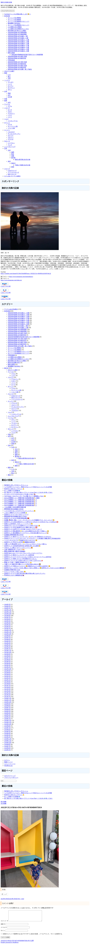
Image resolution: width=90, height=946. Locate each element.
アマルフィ (11, 113)
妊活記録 (7, 16)
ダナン (10, 89)
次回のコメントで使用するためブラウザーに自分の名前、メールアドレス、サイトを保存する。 (33, 936)
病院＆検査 (11, 52)
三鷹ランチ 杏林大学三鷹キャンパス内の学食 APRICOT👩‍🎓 (22, 564)
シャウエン (11, 143)
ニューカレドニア (9, 146)
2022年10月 (7, 669)
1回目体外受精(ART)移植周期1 (17, 34)
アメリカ (7, 104)
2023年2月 (7, 667)
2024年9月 (7, 636)
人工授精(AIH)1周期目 (15, 27)
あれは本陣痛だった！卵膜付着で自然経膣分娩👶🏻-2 (20, 503)
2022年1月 (7, 680)
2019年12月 (7, 720)
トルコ (6, 119)
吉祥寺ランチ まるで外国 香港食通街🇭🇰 (16, 518)
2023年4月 (7, 663)
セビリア (10, 135)
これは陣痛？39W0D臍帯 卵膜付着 (15, 507)
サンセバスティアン (14, 133)
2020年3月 (7, 715)
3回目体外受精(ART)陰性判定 (17, 58)
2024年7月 (7, 637)
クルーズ (7, 168)
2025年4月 (7, 623)
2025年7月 (7, 617)
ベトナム (7, 80)
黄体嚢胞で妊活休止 (14, 23)
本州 (9, 161)
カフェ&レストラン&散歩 (12, 176)
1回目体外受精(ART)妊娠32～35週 (18, 49)
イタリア (7, 108)
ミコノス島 (11, 128)
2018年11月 (7, 740)
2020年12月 (7, 698)
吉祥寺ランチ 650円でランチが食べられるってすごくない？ (23, 529)
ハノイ (10, 84)
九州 (9, 150)
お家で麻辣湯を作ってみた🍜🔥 (14, 549)
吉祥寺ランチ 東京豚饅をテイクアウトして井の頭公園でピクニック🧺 (26, 533)
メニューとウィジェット (7, 10)
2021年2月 (7, 694)
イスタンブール (13, 121)
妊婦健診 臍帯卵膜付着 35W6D (13, 535)
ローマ (10, 110)
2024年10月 (7, 634)
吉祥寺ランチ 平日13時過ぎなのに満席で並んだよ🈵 (20, 527)
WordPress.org (8, 765)
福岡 (12, 152)
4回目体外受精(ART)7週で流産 (17, 62)
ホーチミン (11, 87)
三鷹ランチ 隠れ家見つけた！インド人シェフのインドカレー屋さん (25, 544)
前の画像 (3, 801)
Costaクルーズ (12, 170)
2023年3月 (7, 665)
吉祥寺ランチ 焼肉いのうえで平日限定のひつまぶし (20, 558)
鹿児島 (13, 157)
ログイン (7, 760)
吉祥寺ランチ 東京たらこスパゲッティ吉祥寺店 (19, 555)
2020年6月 (7, 709)
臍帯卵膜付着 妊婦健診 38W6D (13, 509)
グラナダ (10, 139)
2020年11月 (7, 700)
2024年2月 (7, 647)
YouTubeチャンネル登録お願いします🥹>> (17, 14)
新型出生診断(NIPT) (14, 362)
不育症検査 (11, 60)
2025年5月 (7, 621)
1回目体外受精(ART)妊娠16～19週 (18, 41)
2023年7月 (7, 658)
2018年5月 (7, 750)
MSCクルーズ (12, 174)
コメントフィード (9, 764)
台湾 (5, 91)
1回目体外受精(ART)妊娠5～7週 (18, 36)
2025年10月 (7, 613)
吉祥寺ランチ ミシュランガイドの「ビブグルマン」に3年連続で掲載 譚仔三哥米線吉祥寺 (32, 538)
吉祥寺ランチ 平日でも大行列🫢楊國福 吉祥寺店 (19, 542)
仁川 (9, 75)
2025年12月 (7, 610)
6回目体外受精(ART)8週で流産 (17, 65)
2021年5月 (7, 689)
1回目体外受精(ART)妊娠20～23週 (18, 43)
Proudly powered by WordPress (9, 944)
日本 (5, 148)
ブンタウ (10, 82)
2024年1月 (7, 648)
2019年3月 (7, 735)
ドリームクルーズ (13, 172)
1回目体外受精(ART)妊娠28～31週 (18, 47)
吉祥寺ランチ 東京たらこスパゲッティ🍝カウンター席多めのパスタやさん (27, 536)
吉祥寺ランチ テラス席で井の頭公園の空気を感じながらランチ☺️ (24, 573)
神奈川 (13, 163)
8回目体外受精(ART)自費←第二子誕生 (20, 69)
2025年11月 (7, 612)
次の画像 (3, 803)
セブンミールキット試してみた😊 (15, 571)
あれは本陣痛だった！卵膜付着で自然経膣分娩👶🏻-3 (20, 501)
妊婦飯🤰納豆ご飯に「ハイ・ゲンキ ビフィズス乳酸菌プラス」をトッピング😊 (29, 520)
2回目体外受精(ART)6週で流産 (17, 56)
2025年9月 (7, 615)
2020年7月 (7, 707)
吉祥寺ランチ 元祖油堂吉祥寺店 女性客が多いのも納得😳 (22, 546)
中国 (5, 99)
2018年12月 (7, 739)
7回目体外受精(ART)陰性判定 (17, 67)
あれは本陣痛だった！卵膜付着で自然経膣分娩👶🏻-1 (20, 505)
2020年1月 (7, 718)
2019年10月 (7, 724)
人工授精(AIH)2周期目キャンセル (18, 29)
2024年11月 (7, 632)
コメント (4, 923)
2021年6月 (7, 687)
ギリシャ (7, 122)
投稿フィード (8, 762)
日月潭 (10, 97)
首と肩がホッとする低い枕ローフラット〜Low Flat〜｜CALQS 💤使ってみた (28, 492)
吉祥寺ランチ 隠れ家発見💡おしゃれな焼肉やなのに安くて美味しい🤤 (26, 531)
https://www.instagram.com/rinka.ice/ (11, 280)
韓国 (5, 73)
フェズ (10, 145)
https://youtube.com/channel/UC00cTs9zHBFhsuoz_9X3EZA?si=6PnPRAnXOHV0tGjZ (26, 273)
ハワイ (10, 115)
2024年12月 (7, 630)
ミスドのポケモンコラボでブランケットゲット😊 (20, 511)
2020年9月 (7, 704)
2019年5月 (7, 731)
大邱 (9, 78)
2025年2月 (7, 626)
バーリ (10, 117)
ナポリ (10, 111)
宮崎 (12, 156)
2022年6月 (7, 674)
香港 (5, 100)
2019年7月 (7, 728)
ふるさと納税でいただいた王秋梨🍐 (15, 512)
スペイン (7, 130)
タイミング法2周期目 (14, 19)
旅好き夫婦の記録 (6, 2)
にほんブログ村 (6, 286)
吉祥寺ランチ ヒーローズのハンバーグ (16, 514)
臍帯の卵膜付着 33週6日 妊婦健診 (14, 551)
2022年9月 (7, 670)
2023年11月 (7, 650)
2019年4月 (7, 733)
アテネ (10, 124)
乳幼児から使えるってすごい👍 (14, 488)
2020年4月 (7, 713)
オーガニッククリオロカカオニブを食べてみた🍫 (20, 494)
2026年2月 (7, 606)
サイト (3, 932)
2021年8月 (7, 683)
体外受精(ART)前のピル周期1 (17, 30)
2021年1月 (7, 696)
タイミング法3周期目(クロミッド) (18, 21)
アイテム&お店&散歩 (11, 309)
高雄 (9, 93)
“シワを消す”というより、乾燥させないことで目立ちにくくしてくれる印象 (28, 487)
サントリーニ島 (13, 126)
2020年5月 (7, 711)
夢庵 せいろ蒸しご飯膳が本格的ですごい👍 (18, 562)
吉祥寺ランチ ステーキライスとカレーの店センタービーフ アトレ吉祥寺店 (27, 557)
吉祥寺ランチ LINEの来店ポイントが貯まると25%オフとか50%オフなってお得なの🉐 (31, 522)
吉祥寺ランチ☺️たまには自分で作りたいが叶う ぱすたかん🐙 (23, 560)
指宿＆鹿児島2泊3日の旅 (22, 159)
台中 (9, 95)
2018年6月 (7, 748)
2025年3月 (7, 624)
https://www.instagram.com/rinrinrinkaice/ (21, 276)
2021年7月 (7, 685)
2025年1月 (7, 628)
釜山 (9, 76)
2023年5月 (7, 661)
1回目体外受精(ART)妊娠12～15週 (18, 40)
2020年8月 (7, 705)
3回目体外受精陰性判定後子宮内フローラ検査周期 (27, 54)
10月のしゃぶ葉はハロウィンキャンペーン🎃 (18, 547)
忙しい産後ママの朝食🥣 (12, 490)
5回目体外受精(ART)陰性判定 (17, 64)
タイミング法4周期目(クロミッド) (18, 25)
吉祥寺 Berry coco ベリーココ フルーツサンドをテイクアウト (23, 553)
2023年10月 (7, 652)
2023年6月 (7, 659)
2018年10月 (7, 742)
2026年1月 (7, 608)
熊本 (12, 154)
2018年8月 (7, 744)
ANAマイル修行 (9, 71)
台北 (9, 102)
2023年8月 (7, 656)
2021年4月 (7, 691)
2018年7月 (7, 746)
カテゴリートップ (9, 775)
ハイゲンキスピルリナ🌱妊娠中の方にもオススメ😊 (20, 540)
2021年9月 (7, 682)
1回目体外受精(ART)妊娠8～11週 (18, 38)
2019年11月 (7, 722)
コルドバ (10, 137)
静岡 (12, 167)
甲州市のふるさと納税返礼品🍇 (14, 575)
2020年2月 (7, 717)
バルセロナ (11, 132)
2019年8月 (7, 726)
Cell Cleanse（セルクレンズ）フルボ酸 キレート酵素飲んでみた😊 (25, 496)
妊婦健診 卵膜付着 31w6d (12, 569)
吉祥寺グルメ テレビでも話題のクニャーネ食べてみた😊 (22, 525)
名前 (3, 926)
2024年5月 (7, 641)
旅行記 (6, 368)
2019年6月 (7, 729)
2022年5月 (7, 676)
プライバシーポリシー (11, 777)
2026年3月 (7, 604)
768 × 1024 (21, 899)
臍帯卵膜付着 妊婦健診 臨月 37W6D (15, 516)
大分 (16, 449)
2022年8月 (7, 672)
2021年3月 (7, 693)
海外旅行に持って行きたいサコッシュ (16, 485)
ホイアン (10, 86)
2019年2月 (7, 737)
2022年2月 (7, 678)
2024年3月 (7, 645)
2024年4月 (7, 643)
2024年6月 (7, 639)
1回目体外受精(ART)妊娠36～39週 (18, 51)
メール (4, 929)
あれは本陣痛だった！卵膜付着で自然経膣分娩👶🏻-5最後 (21, 498)
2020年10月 (7, 702)
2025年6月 (7, 619)
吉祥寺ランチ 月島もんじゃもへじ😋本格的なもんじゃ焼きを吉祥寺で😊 (27, 566)
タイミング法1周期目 (14, 17)
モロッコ (7, 141)
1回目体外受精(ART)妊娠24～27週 (18, 45)
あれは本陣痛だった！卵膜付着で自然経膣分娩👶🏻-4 (20, 500)
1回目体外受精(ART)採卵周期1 (17, 32)
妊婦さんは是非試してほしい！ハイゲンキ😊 (18, 523)
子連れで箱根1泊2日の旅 (22, 165)
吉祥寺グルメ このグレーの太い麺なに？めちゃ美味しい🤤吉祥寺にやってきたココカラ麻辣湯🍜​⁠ (35, 568)
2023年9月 (7, 654)
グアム (10, 106)
